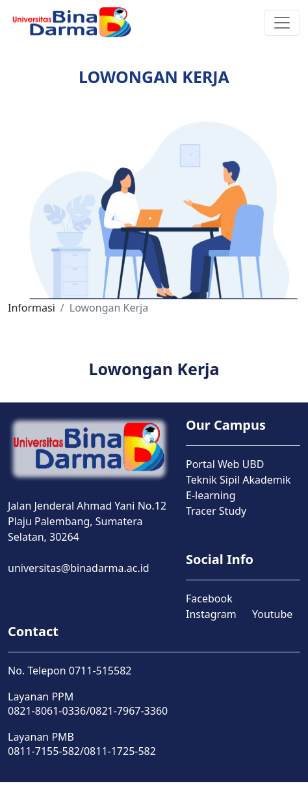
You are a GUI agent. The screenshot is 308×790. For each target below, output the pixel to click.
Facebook (209, 598)
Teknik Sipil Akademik (238, 480)
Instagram (211, 614)
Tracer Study (216, 511)
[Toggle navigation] (282, 23)
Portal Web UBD (225, 464)
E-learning (211, 495)
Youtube (272, 614)
